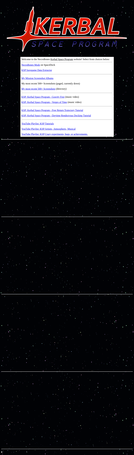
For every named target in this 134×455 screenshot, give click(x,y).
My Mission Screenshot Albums (37, 78)
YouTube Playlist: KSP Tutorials (37, 123)
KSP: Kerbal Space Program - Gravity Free (43, 97)
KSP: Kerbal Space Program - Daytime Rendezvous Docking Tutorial (56, 115)
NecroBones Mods (30, 65)
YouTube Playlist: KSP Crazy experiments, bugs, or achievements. (54, 134)
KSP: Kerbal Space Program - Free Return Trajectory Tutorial (52, 110)
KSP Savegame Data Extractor (36, 70)
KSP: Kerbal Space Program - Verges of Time (44, 102)
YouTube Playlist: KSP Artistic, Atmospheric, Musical (48, 129)
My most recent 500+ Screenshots (38, 88)
